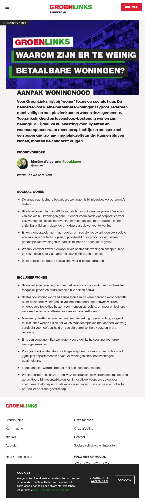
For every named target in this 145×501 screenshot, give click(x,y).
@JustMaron (71, 162)
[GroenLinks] (73, 7)
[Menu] (7, 7)
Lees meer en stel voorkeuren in (51, 489)
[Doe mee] (131, 7)
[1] (14, 22)
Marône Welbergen (46, 162)
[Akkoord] (125, 480)
